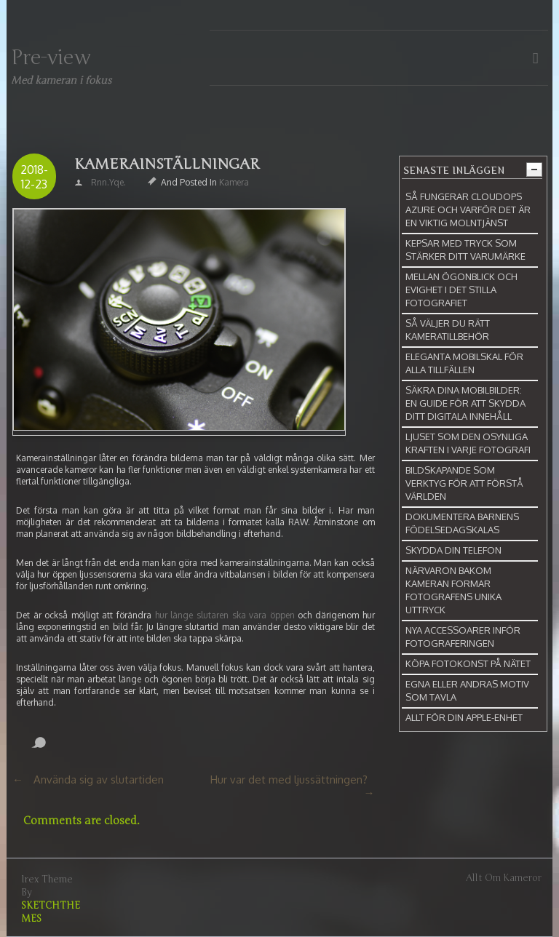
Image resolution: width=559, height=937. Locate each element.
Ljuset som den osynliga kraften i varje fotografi (468, 443)
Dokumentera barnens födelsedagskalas (462, 523)
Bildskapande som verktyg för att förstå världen (464, 483)
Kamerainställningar (167, 164)
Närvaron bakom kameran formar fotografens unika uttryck (453, 590)
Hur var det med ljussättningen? (289, 779)
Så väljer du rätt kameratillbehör (447, 329)
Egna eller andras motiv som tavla (467, 690)
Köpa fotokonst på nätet (468, 663)
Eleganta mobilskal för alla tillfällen (464, 363)
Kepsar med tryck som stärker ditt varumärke (465, 249)
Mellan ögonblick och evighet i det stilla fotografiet (461, 289)
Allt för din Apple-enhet (464, 717)
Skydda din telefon (453, 550)
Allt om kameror (504, 878)
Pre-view (51, 57)
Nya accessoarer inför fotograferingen (462, 636)
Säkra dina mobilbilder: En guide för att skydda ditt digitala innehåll (465, 403)
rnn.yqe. (108, 182)
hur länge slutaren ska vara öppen (225, 615)
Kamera (234, 182)
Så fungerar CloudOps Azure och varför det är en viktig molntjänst (468, 209)
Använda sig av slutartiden (98, 779)
